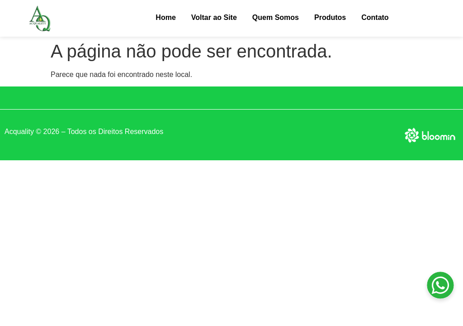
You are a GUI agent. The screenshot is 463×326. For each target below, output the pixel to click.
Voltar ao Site (214, 17)
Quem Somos (275, 17)
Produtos (330, 17)
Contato (374, 17)
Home (165, 17)
